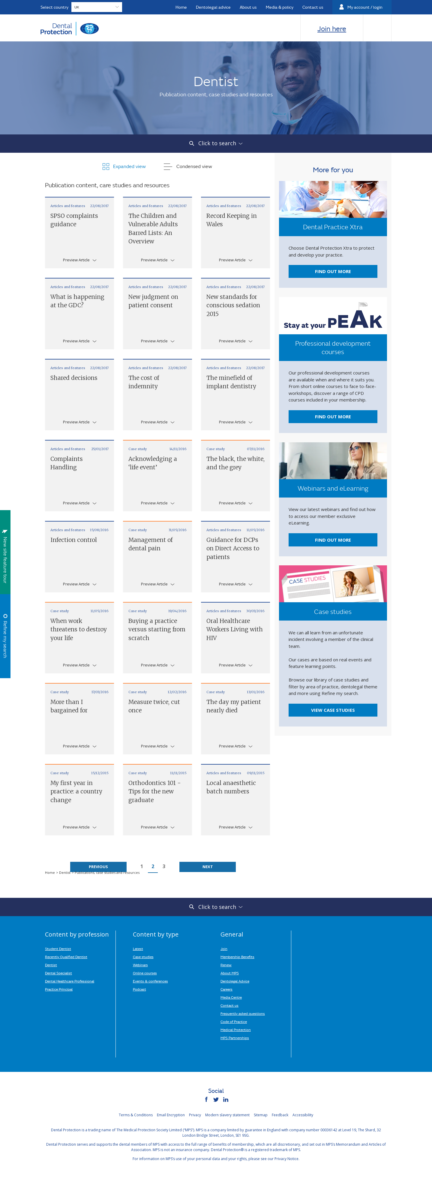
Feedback (280, 1114)
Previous (98, 866)
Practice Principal (59, 989)
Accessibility (302, 1114)
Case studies (143, 956)
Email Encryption (171, 1114)
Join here (331, 28)
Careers (226, 989)
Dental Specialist (58, 972)
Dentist (65, 872)
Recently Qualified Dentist (66, 956)
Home (50, 872)
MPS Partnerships (234, 1037)
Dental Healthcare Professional (69, 981)
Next (207, 866)
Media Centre (231, 997)
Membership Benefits (237, 956)
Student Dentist (58, 948)
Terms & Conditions (136, 1114)
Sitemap (261, 1114)
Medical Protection (235, 1029)
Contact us (229, 1005)
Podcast (139, 989)
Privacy (195, 1114)
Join (223, 948)
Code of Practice (233, 1021)
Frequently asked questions (242, 1013)
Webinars (140, 964)
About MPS (229, 972)
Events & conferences (150, 981)
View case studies (333, 710)
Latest (138, 948)
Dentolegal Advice (234, 981)
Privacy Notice (286, 1158)
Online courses (145, 972)
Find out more (333, 271)
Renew (226, 964)
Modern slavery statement (227, 1114)
